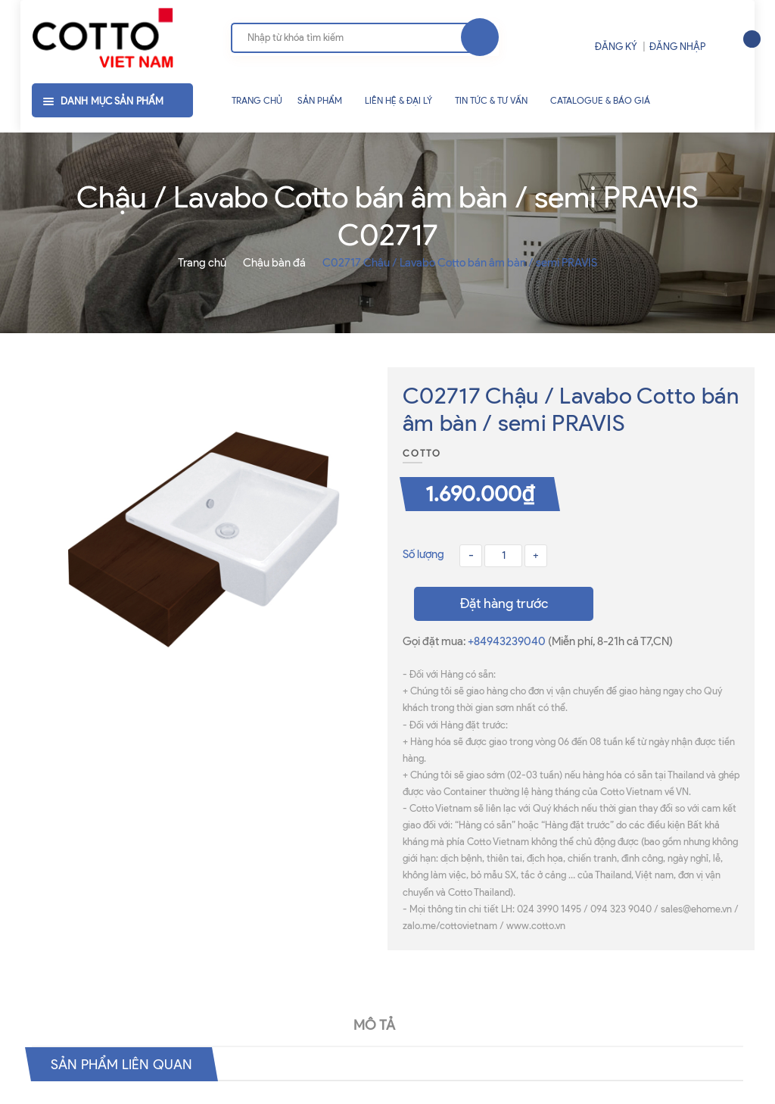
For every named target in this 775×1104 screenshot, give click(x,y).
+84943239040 (508, 641)
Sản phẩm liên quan (128, 1064)
